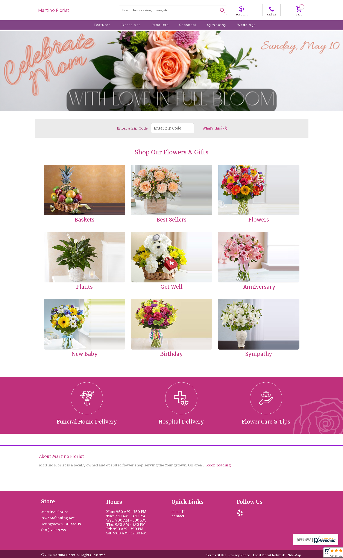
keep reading (218, 465)
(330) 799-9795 (53, 530)
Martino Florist (53, 10)
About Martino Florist (61, 456)
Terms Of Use (216, 556)
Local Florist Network (269, 556)
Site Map (294, 556)
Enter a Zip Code (131, 128)
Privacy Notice (239, 556)
